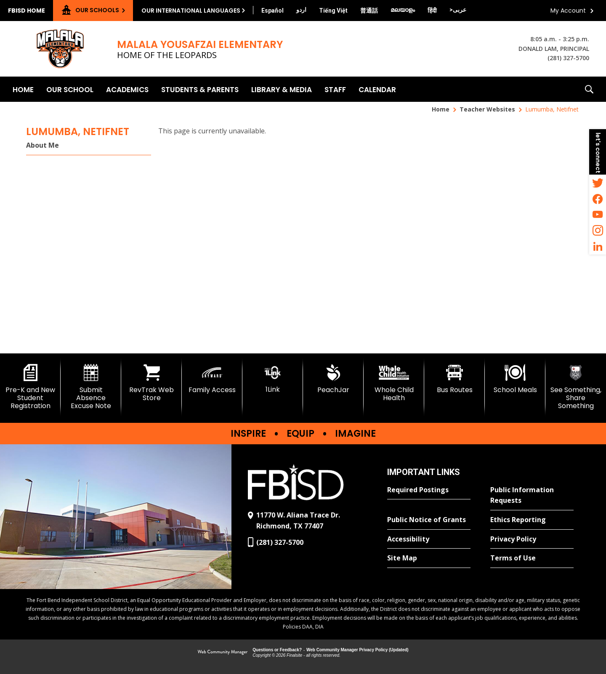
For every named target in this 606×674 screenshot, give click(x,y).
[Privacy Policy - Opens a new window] (532, 539)
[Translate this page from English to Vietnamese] (333, 10)
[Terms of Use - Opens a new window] (532, 558)
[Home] (23, 89)
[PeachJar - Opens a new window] (333, 379)
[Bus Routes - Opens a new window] (454, 379)
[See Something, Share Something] (576, 387)
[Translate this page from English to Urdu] (301, 10)
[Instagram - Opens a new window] (597, 230)
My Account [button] (568, 10)
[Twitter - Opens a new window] (597, 182)
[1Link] (273, 379)
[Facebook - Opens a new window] (597, 198)
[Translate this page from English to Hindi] (432, 10)
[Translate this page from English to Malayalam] (402, 10)
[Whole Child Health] (394, 383)
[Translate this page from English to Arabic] (457, 10)
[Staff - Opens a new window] (335, 89)
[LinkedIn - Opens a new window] (597, 246)
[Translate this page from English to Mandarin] (369, 10)
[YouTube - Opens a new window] (597, 214)
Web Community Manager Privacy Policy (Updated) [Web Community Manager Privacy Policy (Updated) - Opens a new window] (357, 649)
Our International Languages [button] (190, 10)
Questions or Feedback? (277, 649)
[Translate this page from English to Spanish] (272, 10)
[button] (589, 89)
